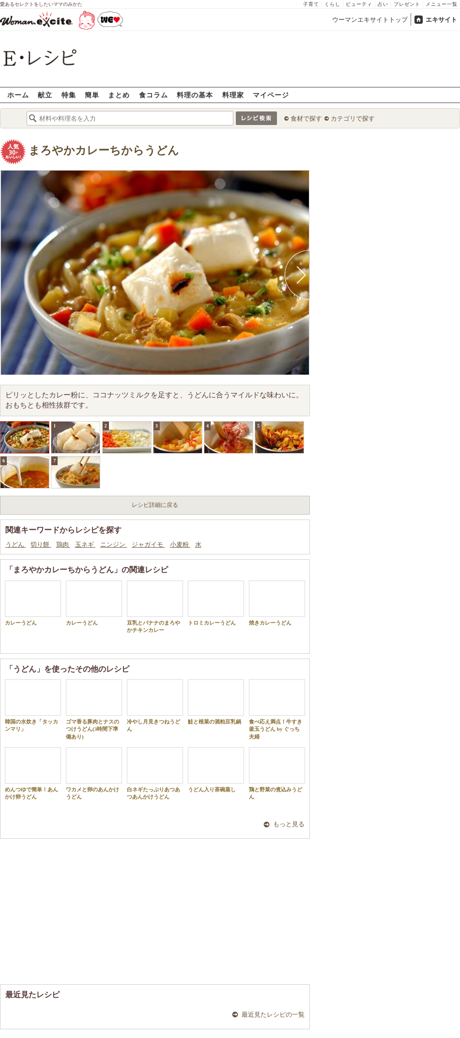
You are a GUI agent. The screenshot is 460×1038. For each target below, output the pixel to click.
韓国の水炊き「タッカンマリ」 (33, 705)
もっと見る (289, 824)
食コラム (153, 94)
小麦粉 (180, 544)
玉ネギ (85, 544)
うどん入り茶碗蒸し (216, 769)
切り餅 (41, 544)
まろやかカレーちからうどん (104, 150)
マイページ (271, 94)
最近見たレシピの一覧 (273, 1014)
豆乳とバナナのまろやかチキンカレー (155, 607)
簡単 (92, 94)
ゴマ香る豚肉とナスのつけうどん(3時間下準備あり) (94, 709)
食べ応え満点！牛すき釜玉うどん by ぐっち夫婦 (277, 709)
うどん (15, 544)
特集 (68, 94)
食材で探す (306, 118)
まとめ (119, 94)
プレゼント (407, 4)
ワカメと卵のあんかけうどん (94, 773)
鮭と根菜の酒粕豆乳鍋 (216, 701)
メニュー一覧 (442, 4)
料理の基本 (195, 94)
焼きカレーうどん (277, 603)
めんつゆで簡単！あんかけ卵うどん (33, 773)
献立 (45, 94)
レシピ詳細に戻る (155, 505)
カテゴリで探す (353, 118)
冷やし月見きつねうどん (155, 705)
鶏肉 (63, 544)
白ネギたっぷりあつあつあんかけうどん (155, 773)
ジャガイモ (148, 544)
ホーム (18, 94)
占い (383, 4)
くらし (332, 4)
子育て (311, 4)
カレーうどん (33, 603)
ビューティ (359, 4)
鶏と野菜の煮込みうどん (277, 773)
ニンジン (113, 544)
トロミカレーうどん (216, 603)
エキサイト (441, 19)
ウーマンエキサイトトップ (370, 19)
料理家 (233, 94)
